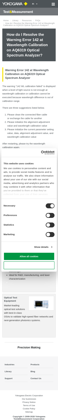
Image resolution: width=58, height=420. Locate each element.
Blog (33, 371)
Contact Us (36, 378)
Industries (9, 364)
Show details (41, 247)
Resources (27, 20)
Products (35, 364)
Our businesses (29, 399)
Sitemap (29, 412)
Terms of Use (29, 405)
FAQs (37, 20)
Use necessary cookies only (28, 265)
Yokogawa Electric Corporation (29, 395)
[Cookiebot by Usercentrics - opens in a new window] (41, 153)
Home (6, 20)
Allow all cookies (29, 256)
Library (15, 20)
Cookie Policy (29, 409)
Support (9, 378)
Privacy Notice (28, 402)
